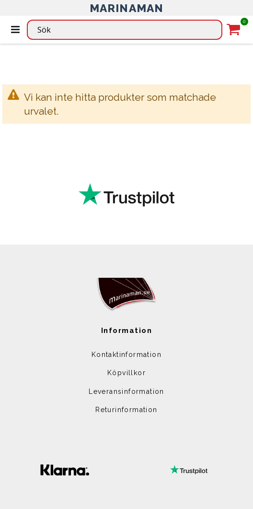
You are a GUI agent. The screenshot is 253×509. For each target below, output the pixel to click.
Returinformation (126, 410)
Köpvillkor (126, 373)
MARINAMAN (127, 7)
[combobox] (124, 30)
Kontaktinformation (126, 354)
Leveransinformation (126, 391)
